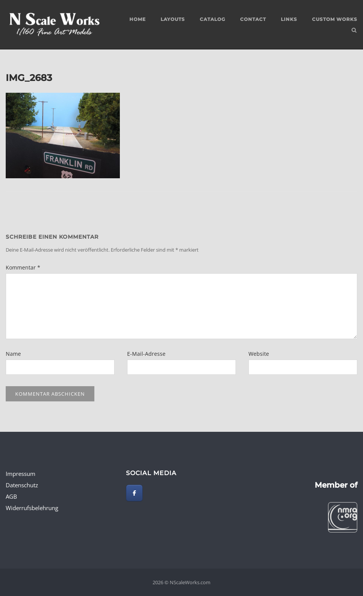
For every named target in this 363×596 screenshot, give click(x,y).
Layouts (173, 19)
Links (289, 19)
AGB (11, 496)
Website (258, 353)
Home (137, 19)
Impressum (20, 473)
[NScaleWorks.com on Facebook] (134, 493)
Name (13, 353)
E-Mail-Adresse (146, 353)
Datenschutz (22, 485)
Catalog (212, 19)
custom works (334, 19)
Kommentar (23, 267)
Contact (253, 19)
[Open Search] (354, 30)
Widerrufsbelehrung (32, 508)
